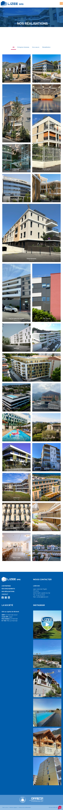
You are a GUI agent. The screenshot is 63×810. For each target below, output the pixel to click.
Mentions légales (13, 807)
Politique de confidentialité (25, 807)
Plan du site (5, 807)
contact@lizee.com (42, 597)
